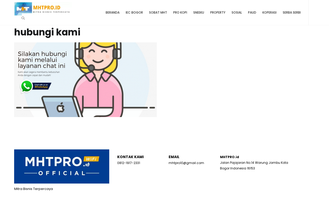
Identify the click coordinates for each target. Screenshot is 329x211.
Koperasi (269, 12)
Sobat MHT (158, 12)
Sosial (237, 12)
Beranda (113, 12)
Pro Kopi (180, 12)
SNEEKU (198, 12)
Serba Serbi (292, 12)
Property (217, 12)
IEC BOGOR (134, 12)
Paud (252, 12)
